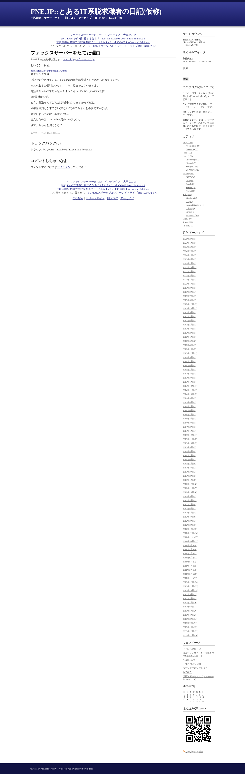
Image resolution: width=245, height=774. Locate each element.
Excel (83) (190, 184)
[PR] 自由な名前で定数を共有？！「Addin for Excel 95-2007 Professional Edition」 (103, 42)
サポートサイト (53, 17)
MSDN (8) (190, 187)
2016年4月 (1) (189, 345)
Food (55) (187, 152)
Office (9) (190, 208)
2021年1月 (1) (189, 279)
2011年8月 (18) (190, 549)
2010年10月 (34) (190, 590)
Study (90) (187, 218)
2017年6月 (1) (189, 320)
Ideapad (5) (191, 163)
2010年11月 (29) (190, 586)
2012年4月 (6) (189, 516)
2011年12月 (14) (190, 533)
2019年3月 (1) (189, 288)
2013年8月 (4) (189, 451)
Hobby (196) (188, 173)
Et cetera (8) (191, 198)
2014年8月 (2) (189, 402)
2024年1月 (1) (189, 255)
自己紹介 (36, 17)
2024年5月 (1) (189, 247)
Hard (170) (188, 156)
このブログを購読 (194, 751)
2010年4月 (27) (190, 615)
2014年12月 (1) (190, 386)
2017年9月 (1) (189, 312)
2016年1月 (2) (189, 349)
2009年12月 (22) (190, 631)
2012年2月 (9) (189, 525)
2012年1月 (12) (190, 529)
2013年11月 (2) (190, 439)
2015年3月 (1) (189, 377)
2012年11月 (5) (190, 488)
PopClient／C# (190, 660)
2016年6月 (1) (189, 337)
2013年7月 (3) (189, 455)
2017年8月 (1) (189, 316)
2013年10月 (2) (190, 443)
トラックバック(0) (85, 59)
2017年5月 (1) (189, 324)
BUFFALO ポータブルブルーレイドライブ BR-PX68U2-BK (122, 45)
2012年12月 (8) (190, 484)
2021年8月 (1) (189, 275)
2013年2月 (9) (189, 476)
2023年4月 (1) (189, 259)
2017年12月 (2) (190, 304)
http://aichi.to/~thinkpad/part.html (49, 70)
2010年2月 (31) (190, 623)
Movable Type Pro (49, 768)
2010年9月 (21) (190, 594)
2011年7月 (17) (190, 553)
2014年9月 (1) (189, 398)
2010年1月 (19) (190, 627)
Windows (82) (192, 215)
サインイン (63, 167)
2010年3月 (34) (190, 619)
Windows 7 (64, 768)
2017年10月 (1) (190, 308)
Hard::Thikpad (53, 133)
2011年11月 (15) (190, 537)
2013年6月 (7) (189, 459)
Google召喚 (115, 17)
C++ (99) (190, 180)
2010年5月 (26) (190, 610)
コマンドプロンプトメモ (195, 668)
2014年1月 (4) (189, 431)
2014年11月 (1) (190, 390)
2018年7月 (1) (189, 296)
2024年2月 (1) (189, 251)
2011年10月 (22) (190, 541)
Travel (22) (188, 222)
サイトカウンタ (193, 33)
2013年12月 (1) (190, 435)
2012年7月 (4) (189, 504)
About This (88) (193, 145)
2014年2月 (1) (189, 427)
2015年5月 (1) (189, 369)
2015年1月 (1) (189, 382)
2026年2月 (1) (189, 238)
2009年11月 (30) (190, 635)
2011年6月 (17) (190, 557)
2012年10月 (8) (190, 492)
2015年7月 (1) (189, 361)
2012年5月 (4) (189, 512)
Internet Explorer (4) (195, 205)
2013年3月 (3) (189, 471)
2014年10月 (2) (190, 394)
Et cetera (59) (192, 149)
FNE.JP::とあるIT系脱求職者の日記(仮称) (96, 11)
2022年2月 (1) (189, 271)
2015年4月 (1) (189, 373)
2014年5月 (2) (189, 414)
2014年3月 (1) (189, 422)
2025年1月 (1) (189, 243)
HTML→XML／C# (192, 648)
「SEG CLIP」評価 (192, 664)
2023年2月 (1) (189, 263)
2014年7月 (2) (189, 406)
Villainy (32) (188, 225)
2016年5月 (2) (189, 341)
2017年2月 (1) (189, 333)
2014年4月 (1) (189, 418)
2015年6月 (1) (189, 365)
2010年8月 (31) (190, 598)
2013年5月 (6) (189, 463)
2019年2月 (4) (189, 292)
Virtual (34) (191, 212)
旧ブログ (70, 17)
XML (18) (190, 191)
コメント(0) (69, 59)
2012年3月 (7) (189, 521)
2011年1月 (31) (190, 578)
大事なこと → (131, 34)
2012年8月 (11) (190, 500)
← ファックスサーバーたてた (84, 34)
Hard (43, 133)
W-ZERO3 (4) (192, 170)
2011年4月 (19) (190, 566)
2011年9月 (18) (190, 545)
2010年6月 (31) (190, 606)
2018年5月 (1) (189, 300)
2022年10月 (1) (190, 267)
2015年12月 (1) (190, 353)
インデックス (112, 34)
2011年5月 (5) (189, 561)
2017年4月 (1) (189, 328)
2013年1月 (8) (189, 480)
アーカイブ (85, 17)
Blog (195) (188, 142)
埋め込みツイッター (195, 52)
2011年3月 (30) (190, 570)
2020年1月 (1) (189, 283)
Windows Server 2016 (83, 768)
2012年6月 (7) (189, 508)
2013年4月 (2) (189, 467)
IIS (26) (189, 201)
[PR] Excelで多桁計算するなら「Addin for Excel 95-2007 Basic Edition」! (103, 38)
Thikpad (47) (192, 166)
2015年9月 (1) (189, 357)
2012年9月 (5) (189, 496)
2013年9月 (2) (189, 447)
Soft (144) (187, 194)
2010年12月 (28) (190, 582)
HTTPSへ (100, 17)
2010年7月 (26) (190, 602)
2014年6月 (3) (189, 410)
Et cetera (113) (192, 159)
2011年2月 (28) (190, 574)
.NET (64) (190, 177)
